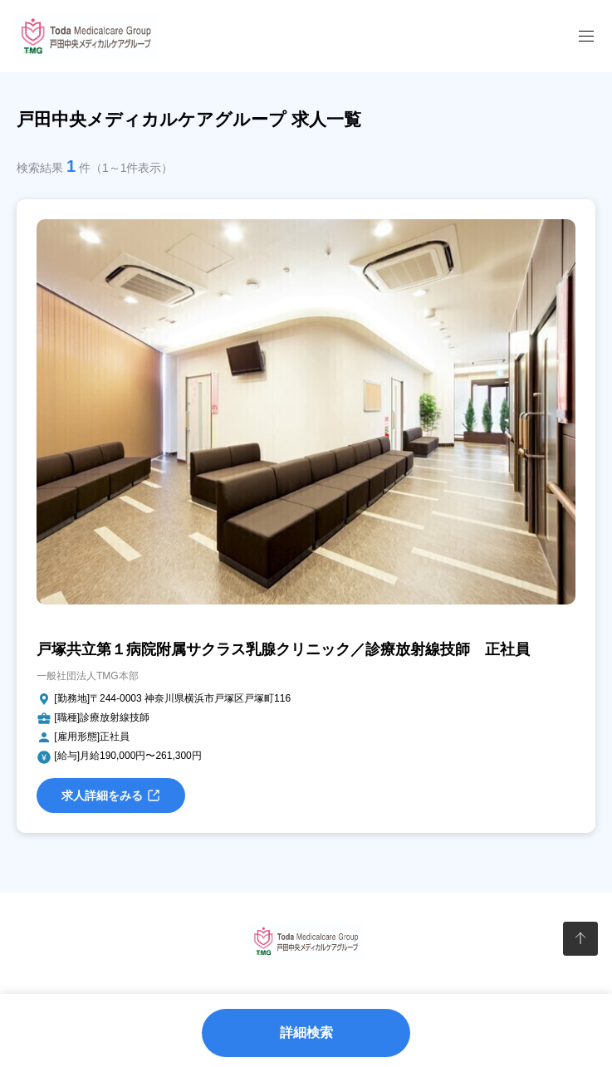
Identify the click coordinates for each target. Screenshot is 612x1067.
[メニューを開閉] (586, 36)
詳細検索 (306, 1032)
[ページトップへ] (580, 939)
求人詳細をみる (110, 795)
